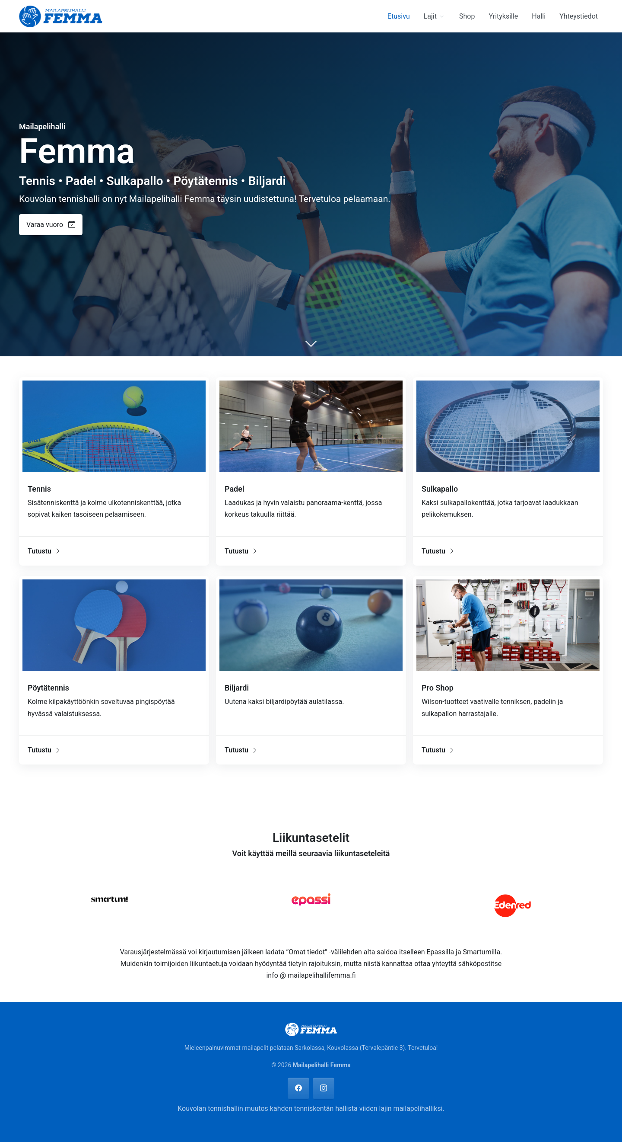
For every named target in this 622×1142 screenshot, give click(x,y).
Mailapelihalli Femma (322, 1065)
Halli (539, 16)
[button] (54, 224)
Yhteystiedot (578, 16)
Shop (467, 16)
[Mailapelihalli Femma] (60, 15)
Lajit (430, 16)
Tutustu (44, 551)
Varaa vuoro (50, 225)
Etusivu (398, 16)
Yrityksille (503, 16)
